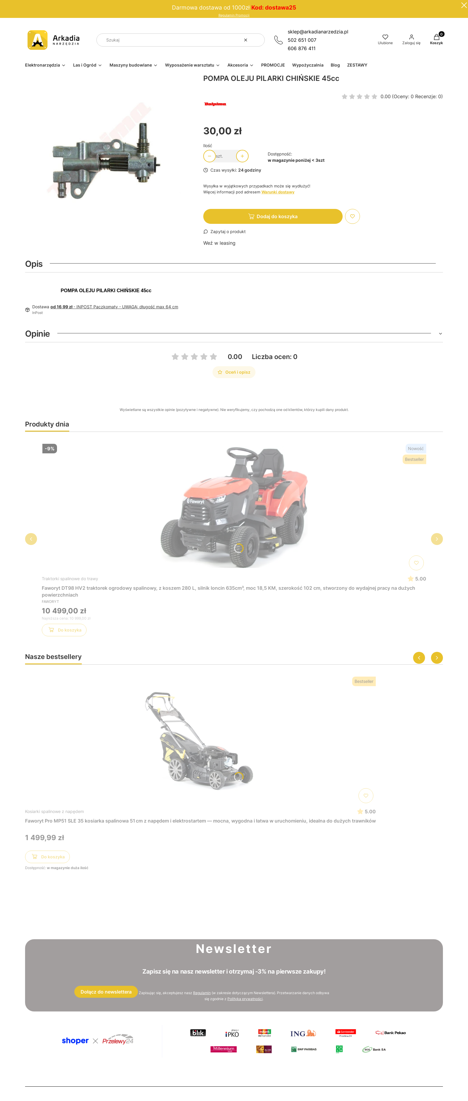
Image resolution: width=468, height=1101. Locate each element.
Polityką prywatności (245, 999)
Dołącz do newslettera (106, 992)
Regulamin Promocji (234, 15)
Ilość (207, 145)
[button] (258, 40)
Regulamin (202, 993)
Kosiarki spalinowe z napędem (54, 811)
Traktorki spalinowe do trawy (70, 578)
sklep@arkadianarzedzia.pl (318, 32)
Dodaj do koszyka (277, 216)
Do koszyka (64, 631)
